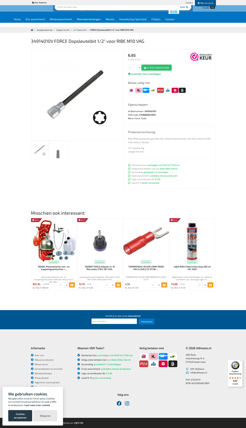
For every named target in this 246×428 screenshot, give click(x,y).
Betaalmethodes (41, 373)
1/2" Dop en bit (84, 30)
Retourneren (39, 364)
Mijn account (205, 3)
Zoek (145, 12)
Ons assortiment (54, 22)
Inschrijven (146, 321)
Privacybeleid (39, 377)
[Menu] (241, 361)
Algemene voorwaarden (45, 382)
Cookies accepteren (20, 415)
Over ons (37, 355)
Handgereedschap (45, 30)
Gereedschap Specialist (152, 22)
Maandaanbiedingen (108, 22)
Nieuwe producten (42, 359)
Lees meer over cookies (37, 405)
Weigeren (45, 415)
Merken (129, 22)
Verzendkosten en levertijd (46, 368)
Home (36, 22)
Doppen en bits (65, 30)
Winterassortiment (80, 22)
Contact (189, 2)
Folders (175, 22)
